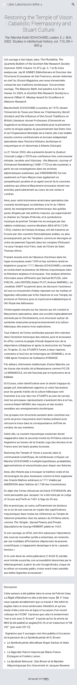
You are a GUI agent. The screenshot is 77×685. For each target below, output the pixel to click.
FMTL (46, 679)
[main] (38, 31)
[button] (4, 4)
